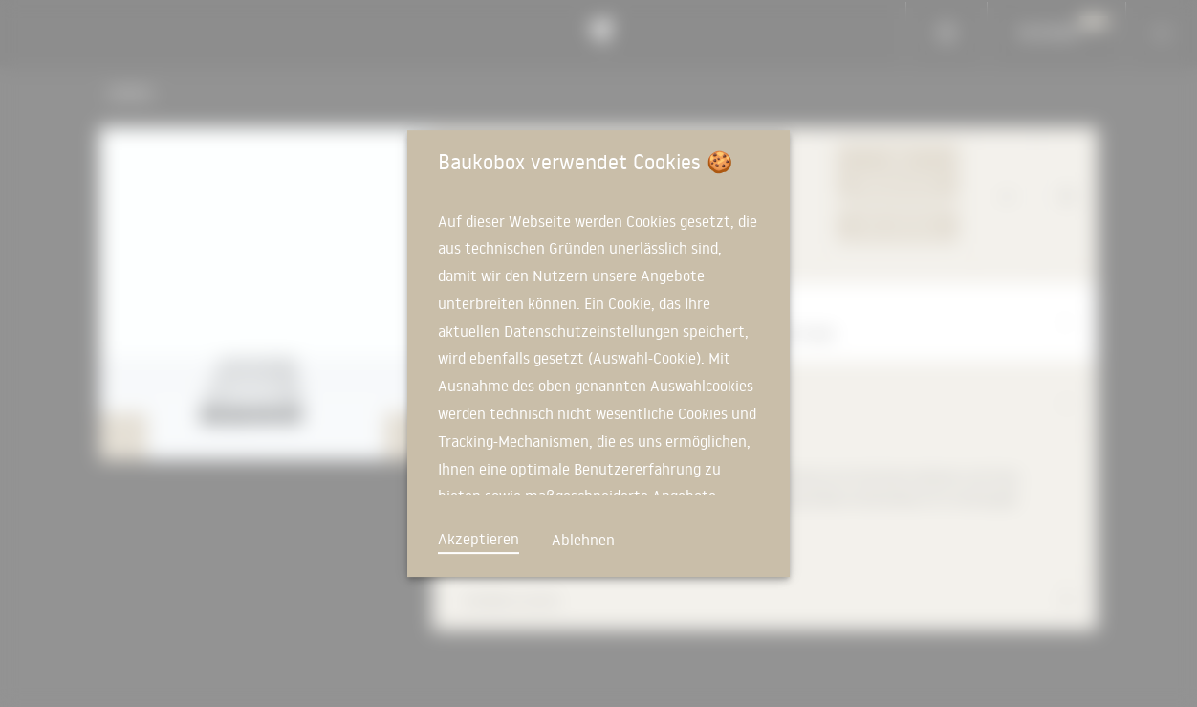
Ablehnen (583, 539)
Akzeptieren (478, 538)
